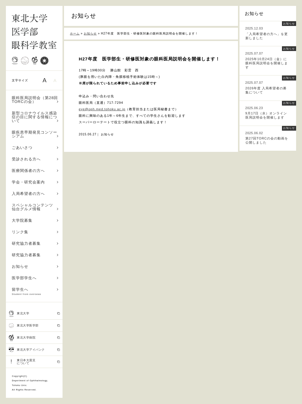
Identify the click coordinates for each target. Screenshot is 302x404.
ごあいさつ (35, 147)
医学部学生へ (35, 278)
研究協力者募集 (35, 243)
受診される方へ (35, 159)
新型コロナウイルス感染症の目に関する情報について (35, 117)
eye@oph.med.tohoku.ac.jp (102, 109)
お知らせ (35, 266)
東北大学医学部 (34, 326)
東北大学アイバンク (34, 350)
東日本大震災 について (34, 362)
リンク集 (35, 232)
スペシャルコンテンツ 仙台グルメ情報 (35, 207)
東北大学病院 (34, 338)
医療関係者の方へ (35, 170)
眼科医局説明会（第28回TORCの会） (35, 100)
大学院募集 (35, 220)
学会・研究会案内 (35, 182)
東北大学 (34, 314)
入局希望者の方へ (35, 193)
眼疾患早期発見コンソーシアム (35, 134)
